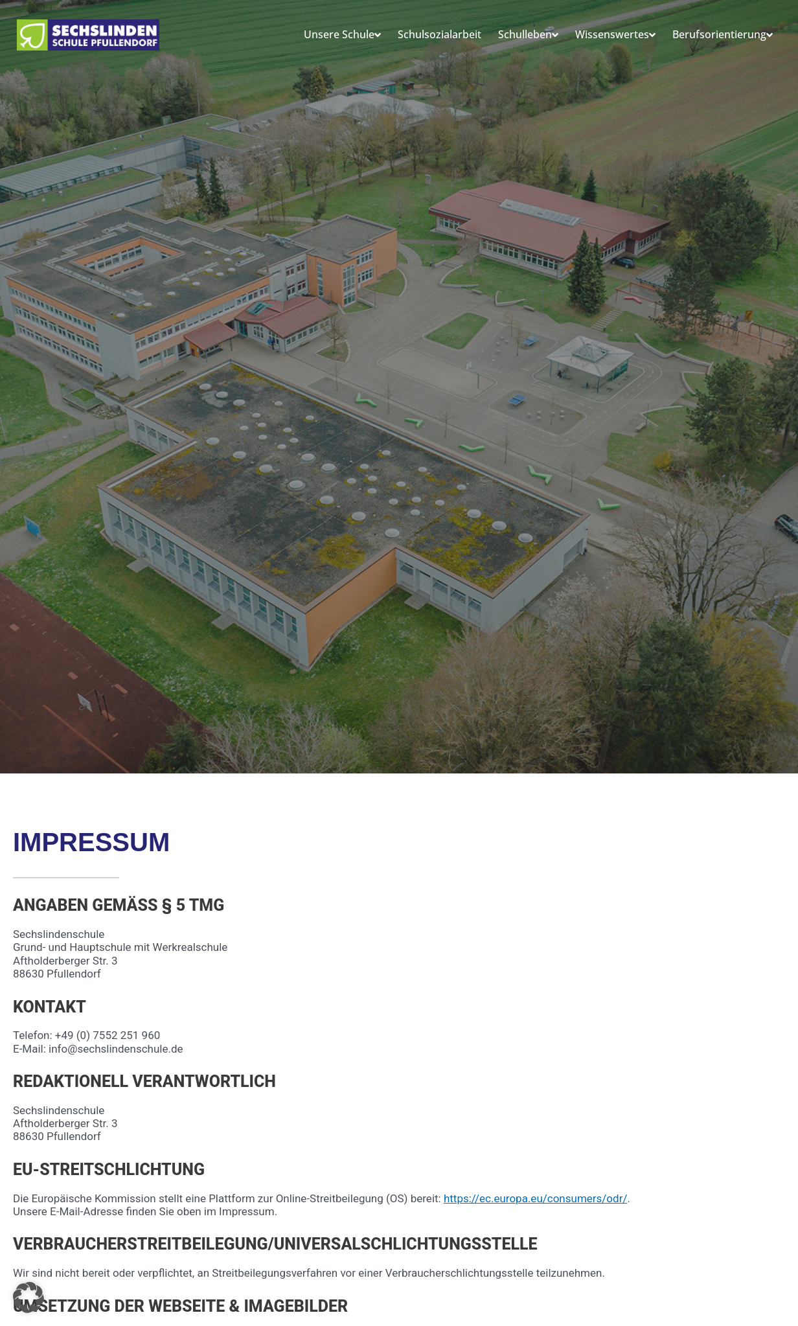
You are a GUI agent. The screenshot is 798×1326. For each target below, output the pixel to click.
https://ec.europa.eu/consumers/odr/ (536, 1198)
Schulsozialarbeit (439, 34)
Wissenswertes (615, 35)
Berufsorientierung (722, 35)
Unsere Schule (342, 35)
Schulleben (528, 35)
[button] (28, 1297)
